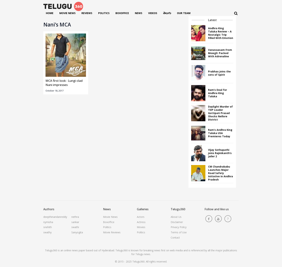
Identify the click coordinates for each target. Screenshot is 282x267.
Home (49, 13)
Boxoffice (122, 13)
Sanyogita (77, 232)
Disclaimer (177, 222)
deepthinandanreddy (55, 217)
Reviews (86, 13)
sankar (75, 222)
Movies (141, 227)
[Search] (236, 13)
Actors (140, 217)
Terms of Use (179, 232)
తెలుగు (167, 14)
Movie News (67, 13)
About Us (176, 217)
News (138, 13)
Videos (152, 13)
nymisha (48, 222)
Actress (141, 222)
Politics (104, 13)
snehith (47, 227)
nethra (75, 217)
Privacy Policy (179, 227)
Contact (175, 237)
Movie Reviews (111, 232)
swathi (75, 227)
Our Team (183, 13)
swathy (47, 232)
